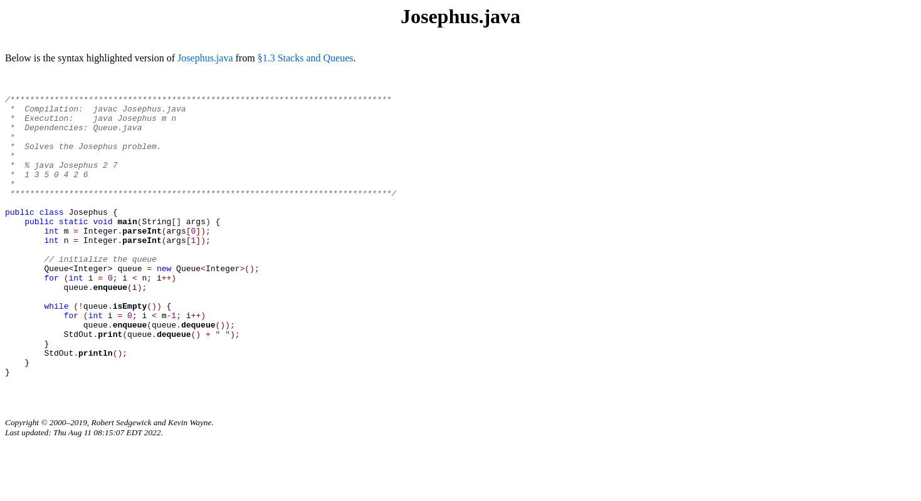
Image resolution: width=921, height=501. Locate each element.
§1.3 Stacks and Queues (306, 58)
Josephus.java (205, 58)
